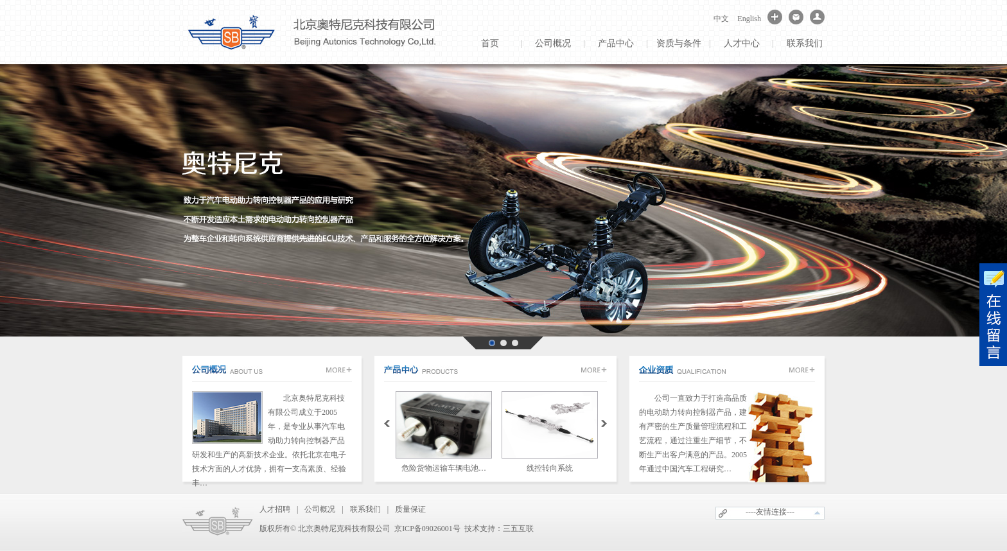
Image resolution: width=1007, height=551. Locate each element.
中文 (721, 18)
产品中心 (616, 43)
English (749, 18)
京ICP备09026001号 (427, 528)
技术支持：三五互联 (499, 528)
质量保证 (410, 509)
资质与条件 (678, 43)
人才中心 (742, 43)
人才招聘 (274, 509)
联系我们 (805, 43)
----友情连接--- (770, 511)
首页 (490, 43)
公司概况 (553, 43)
